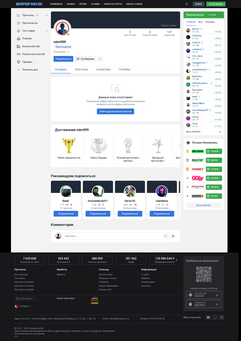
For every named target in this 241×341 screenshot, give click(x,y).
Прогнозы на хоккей (24, 289)
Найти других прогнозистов (115, 111)
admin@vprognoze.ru (119, 318)
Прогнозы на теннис (24, 286)
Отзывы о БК (105, 289)
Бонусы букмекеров (108, 286)
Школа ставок (105, 274)
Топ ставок (19, 278)
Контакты (145, 286)
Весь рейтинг (203, 205)
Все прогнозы (21, 274)
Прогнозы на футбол (24, 282)
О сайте (145, 274)
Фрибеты (61, 274)
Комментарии (148, 282)
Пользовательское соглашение (29, 333)
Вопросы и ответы (108, 278)
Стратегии (104, 282)
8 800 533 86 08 (156, 318)
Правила (145, 278)
